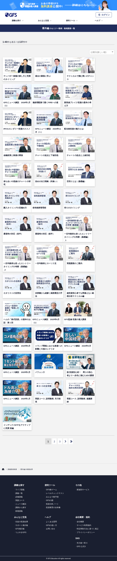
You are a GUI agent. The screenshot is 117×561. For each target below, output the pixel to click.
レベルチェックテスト (55, 493)
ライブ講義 (19, 490)
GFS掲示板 (20, 529)
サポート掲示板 (21, 525)
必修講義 (19, 497)
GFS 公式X (81, 546)
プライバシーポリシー (86, 532)
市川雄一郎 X (82, 543)
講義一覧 (19, 493)
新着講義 (19, 511)
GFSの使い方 (51, 525)
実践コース (19, 500)
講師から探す (20, 507)
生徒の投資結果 (21, 522)
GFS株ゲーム (51, 490)
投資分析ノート (52, 504)
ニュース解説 (20, 504)
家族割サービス (83, 490)
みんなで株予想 (52, 497)
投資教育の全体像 (53, 507)
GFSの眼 (49, 500)
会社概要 (80, 522)
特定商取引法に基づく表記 (87, 529)
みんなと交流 (45, 20)
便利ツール (72, 20)
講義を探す (18, 20)
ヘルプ (99, 20)
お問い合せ (50, 529)
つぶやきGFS (20, 532)
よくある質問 (51, 522)
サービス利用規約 (84, 525)
